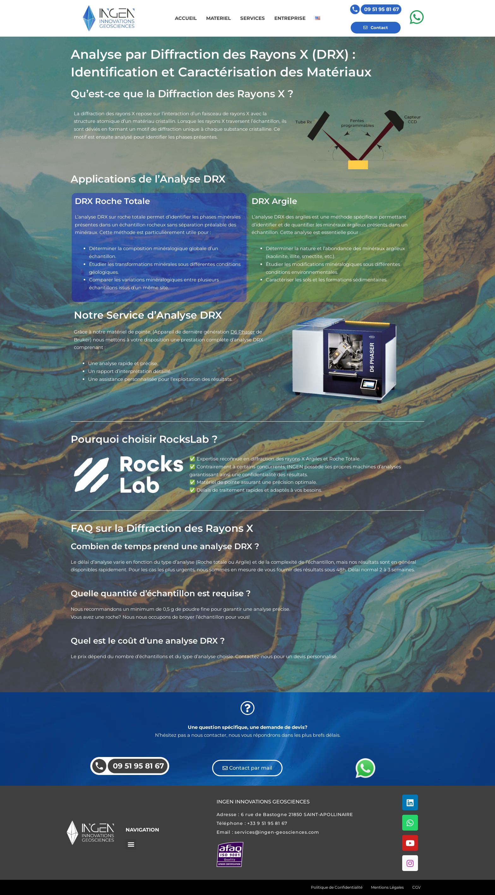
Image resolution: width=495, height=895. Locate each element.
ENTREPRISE (290, 18)
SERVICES (252, 18)
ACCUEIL (186, 18)
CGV (416, 887)
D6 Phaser (242, 332)
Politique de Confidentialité (336, 887)
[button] (131, 844)
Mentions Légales (387, 887)
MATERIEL (218, 18)
